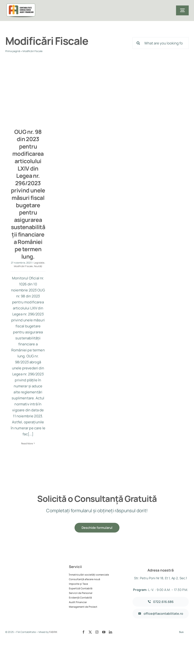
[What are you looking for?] (161, 43)
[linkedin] (110, 632)
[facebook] (83, 632)
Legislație (39, 262)
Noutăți (38, 266)
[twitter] (90, 632)
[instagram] (96, 632)
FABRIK (53, 632)
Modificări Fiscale (23, 266)
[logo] (20, 5)
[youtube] (103, 632)
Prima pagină (12, 51)
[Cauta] (138, 43)
